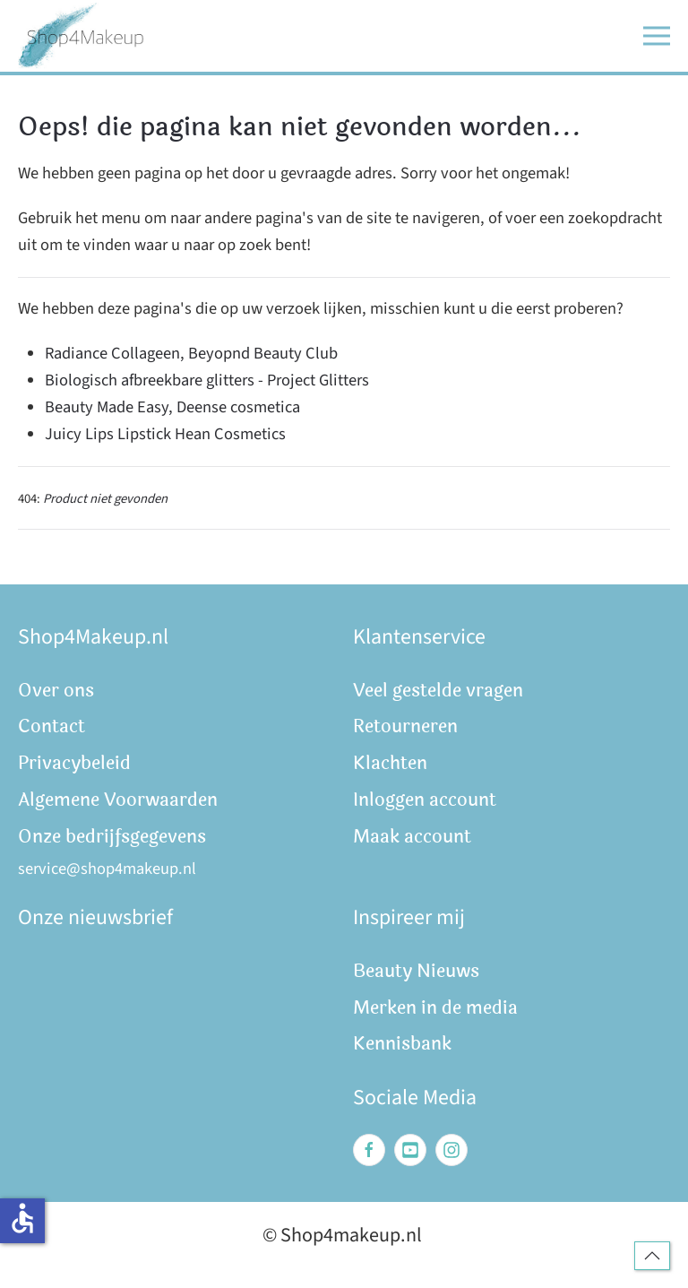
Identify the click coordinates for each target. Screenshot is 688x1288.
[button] (656, 36)
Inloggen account (424, 800)
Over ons (56, 691)
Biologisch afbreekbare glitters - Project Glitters (207, 380)
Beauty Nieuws (416, 971)
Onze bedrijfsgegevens (112, 837)
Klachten (390, 763)
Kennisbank (402, 1044)
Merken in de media (435, 1008)
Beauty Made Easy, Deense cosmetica (172, 407)
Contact (51, 726)
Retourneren (405, 726)
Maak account (412, 837)
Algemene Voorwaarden (118, 800)
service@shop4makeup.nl (107, 868)
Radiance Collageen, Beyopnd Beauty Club (191, 353)
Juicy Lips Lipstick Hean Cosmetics (165, 433)
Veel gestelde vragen (438, 691)
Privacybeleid (74, 763)
